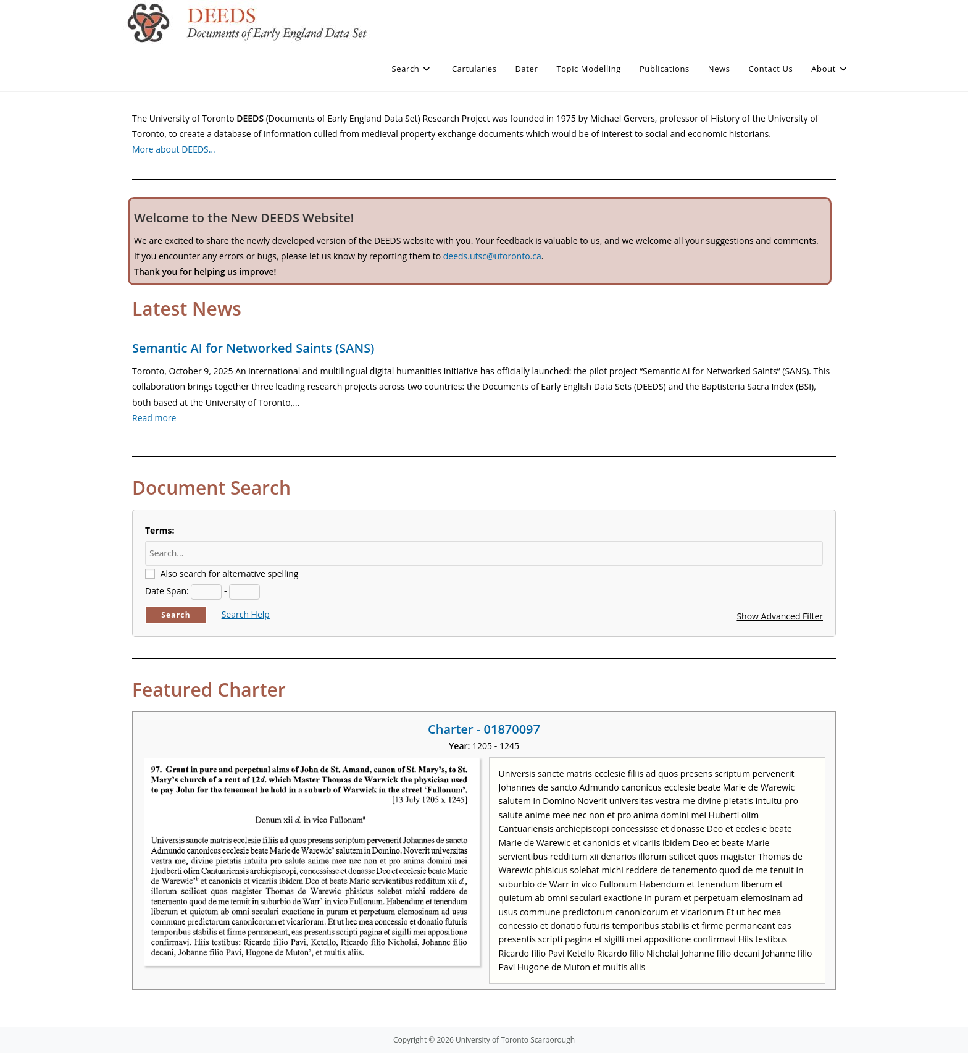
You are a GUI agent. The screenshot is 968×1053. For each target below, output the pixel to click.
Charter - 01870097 (484, 729)
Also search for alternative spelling (230, 573)
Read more (154, 418)
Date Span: (167, 591)
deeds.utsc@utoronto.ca (492, 256)
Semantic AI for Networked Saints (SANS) (253, 348)
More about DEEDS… (173, 149)
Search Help (246, 614)
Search (176, 615)
